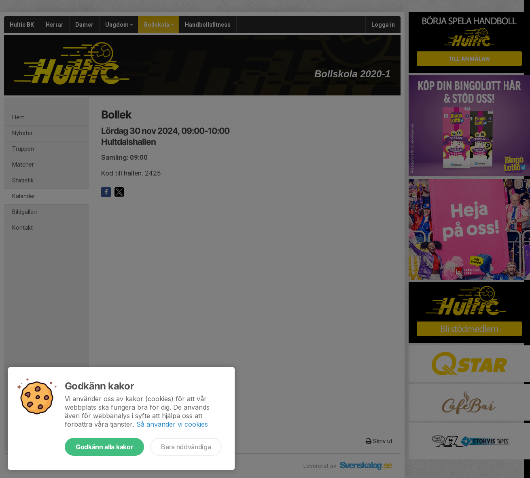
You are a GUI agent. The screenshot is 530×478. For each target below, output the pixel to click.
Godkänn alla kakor (104, 447)
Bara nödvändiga (186, 447)
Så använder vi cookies (172, 424)
